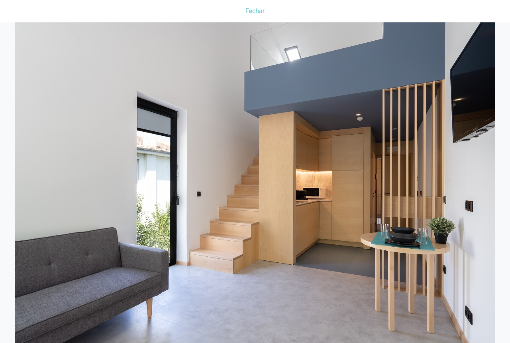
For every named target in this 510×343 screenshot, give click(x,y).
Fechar (255, 11)
